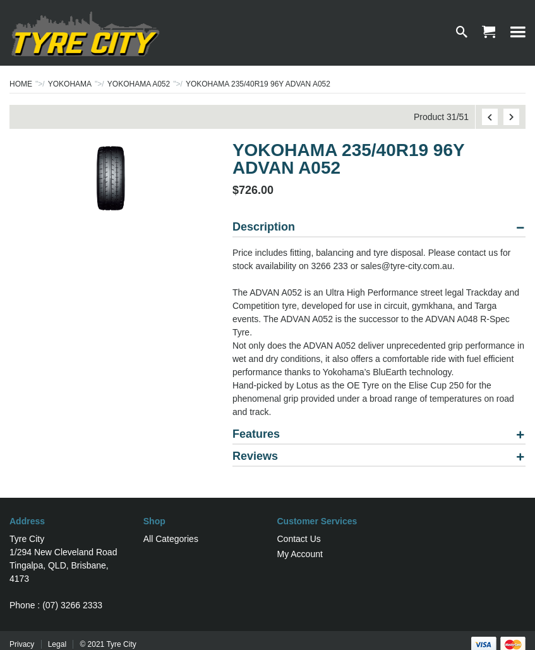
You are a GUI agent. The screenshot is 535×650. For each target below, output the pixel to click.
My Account (300, 554)
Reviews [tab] (255, 456)
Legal (57, 644)
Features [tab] (256, 434)
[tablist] (379, 346)
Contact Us (299, 539)
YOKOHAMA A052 (138, 84)
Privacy (21, 644)
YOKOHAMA (70, 84)
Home (20, 84)
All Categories (170, 539)
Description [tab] (263, 227)
